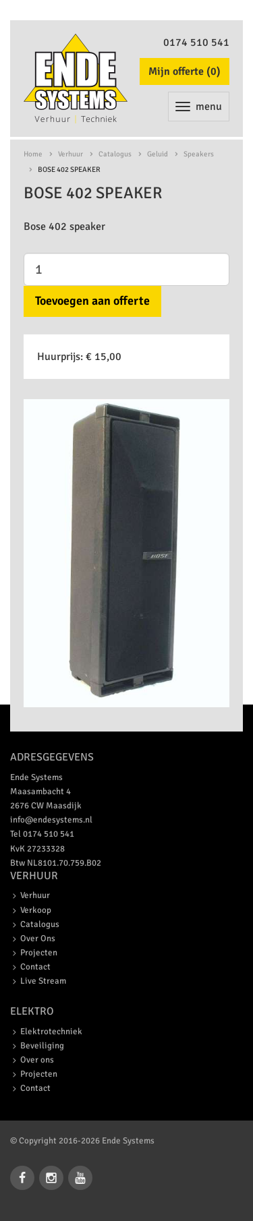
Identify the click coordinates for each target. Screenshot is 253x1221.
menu (198, 106)
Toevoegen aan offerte (92, 300)
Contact (35, 966)
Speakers (199, 154)
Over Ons (37, 938)
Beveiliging (42, 1045)
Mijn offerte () (184, 71)
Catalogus (115, 154)
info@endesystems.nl (51, 819)
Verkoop (35, 910)
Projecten (38, 952)
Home (33, 154)
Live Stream (43, 981)
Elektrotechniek (51, 1031)
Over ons (37, 1059)
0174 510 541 (196, 42)
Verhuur (70, 154)
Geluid (157, 154)
